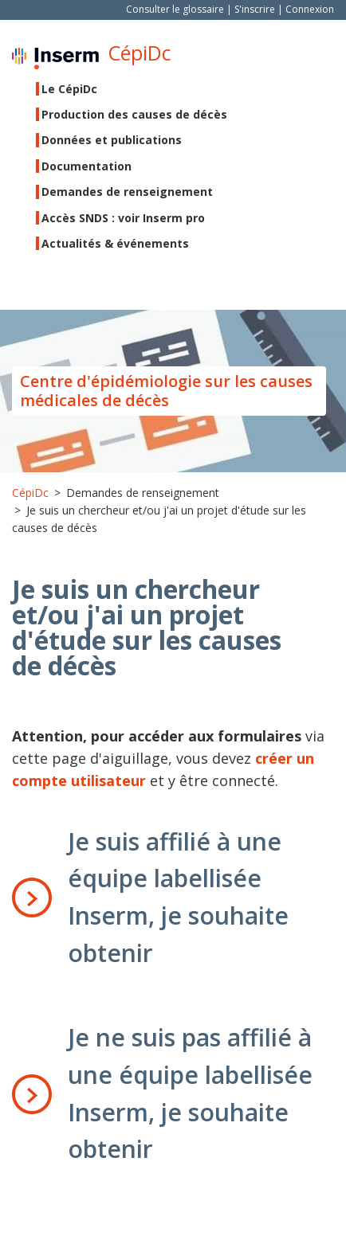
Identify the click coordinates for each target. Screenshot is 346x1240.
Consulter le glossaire (175, 9)
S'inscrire (254, 9)
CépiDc (139, 53)
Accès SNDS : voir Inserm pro (123, 218)
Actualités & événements (115, 243)
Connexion (309, 9)
